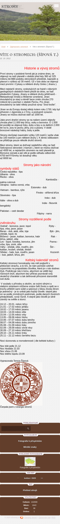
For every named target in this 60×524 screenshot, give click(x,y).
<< (18, 478)
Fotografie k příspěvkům (30, 441)
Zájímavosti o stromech (19, 47)
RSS (53, 518)
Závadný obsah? (30, 518)
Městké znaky (30, 447)
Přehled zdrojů (30, 490)
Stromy (9, 6)
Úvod (3, 47)
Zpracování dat (44, 518)
